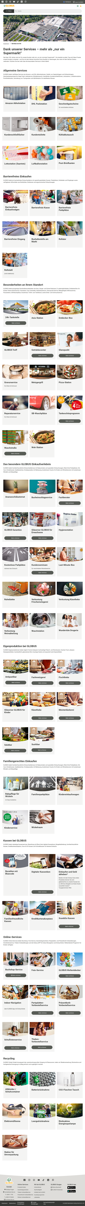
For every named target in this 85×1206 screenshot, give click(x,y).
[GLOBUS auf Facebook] (2, 2)
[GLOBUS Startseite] (9, 6)
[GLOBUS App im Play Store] (71, 1191)
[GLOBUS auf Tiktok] (18, 2)
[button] (9, 11)
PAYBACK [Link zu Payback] (67, 2)
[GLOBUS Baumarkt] (56, 1187)
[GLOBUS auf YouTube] (14, 2)
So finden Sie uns (9, 1199)
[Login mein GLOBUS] (81, 6)
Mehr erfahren (16, 323)
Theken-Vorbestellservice (24, 1192)
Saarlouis (6, 43)
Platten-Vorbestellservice (24, 1197)
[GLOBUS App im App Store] (72, 1187)
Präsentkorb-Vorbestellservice (25, 1194)
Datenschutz (12, 1203)
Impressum (4, 1203)
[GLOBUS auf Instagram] (6, 2)
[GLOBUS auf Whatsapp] (26, 2)
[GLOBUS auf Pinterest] (10, 2)
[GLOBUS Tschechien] (57, 1190)
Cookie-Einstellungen (34, 1203)
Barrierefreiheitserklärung (49, 1203)
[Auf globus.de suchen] (49, 11)
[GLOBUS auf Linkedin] (22, 2)
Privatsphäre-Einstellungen (20, 1203)
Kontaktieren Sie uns (10, 1192)
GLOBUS (78, 2)
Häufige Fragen (10, 1189)
